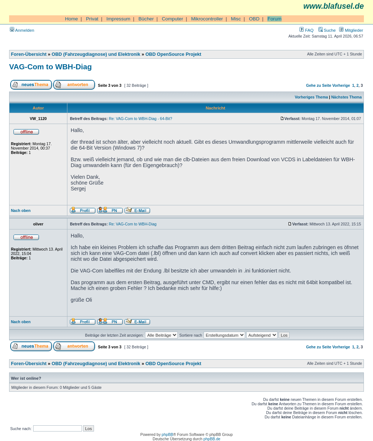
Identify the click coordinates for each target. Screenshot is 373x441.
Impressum (118, 19)
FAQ (306, 30)
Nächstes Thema (346, 97)
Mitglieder (351, 30)
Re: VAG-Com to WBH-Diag (133, 224)
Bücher (146, 19)
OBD (254, 19)
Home (71, 19)
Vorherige (341, 85)
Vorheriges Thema (311, 97)
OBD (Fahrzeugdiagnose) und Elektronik (96, 54)
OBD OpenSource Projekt (173, 54)
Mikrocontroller (207, 19)
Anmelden (22, 30)
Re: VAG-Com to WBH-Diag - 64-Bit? (140, 118)
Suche (327, 30)
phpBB (167, 434)
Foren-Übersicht (29, 54)
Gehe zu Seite (318, 85)
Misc (236, 19)
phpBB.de (212, 439)
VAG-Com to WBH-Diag (50, 66)
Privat (92, 19)
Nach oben (21, 210)
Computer (172, 19)
